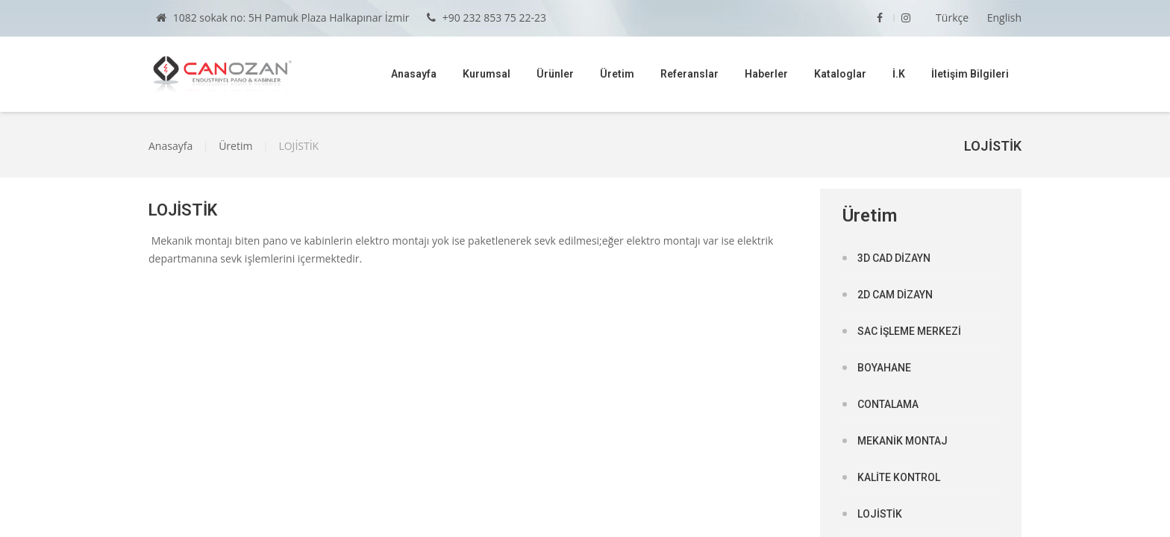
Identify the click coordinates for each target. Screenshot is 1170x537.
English (1004, 17)
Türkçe (952, 17)
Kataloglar (840, 74)
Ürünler (555, 74)
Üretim (617, 74)
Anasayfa (414, 74)
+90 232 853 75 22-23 (486, 17)
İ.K (898, 74)
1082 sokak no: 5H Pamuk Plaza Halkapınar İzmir (283, 17)
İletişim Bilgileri (970, 74)
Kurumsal (486, 74)
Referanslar (689, 74)
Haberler (766, 74)
